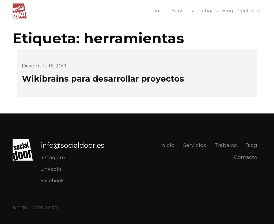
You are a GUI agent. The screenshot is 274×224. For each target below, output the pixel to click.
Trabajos (207, 11)
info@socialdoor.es (72, 145)
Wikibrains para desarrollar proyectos (103, 79)
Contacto (248, 11)
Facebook (52, 181)
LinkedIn (50, 169)
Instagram (52, 158)
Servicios (182, 11)
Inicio (161, 11)
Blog (227, 11)
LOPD (52, 207)
